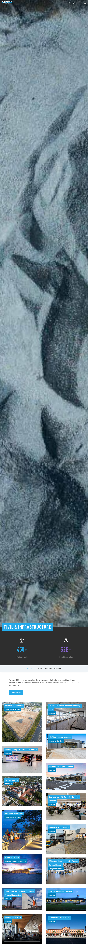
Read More (16, 692)
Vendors (77, 3)
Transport (40, 668)
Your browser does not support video (22, 929)
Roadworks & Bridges (53, 668)
